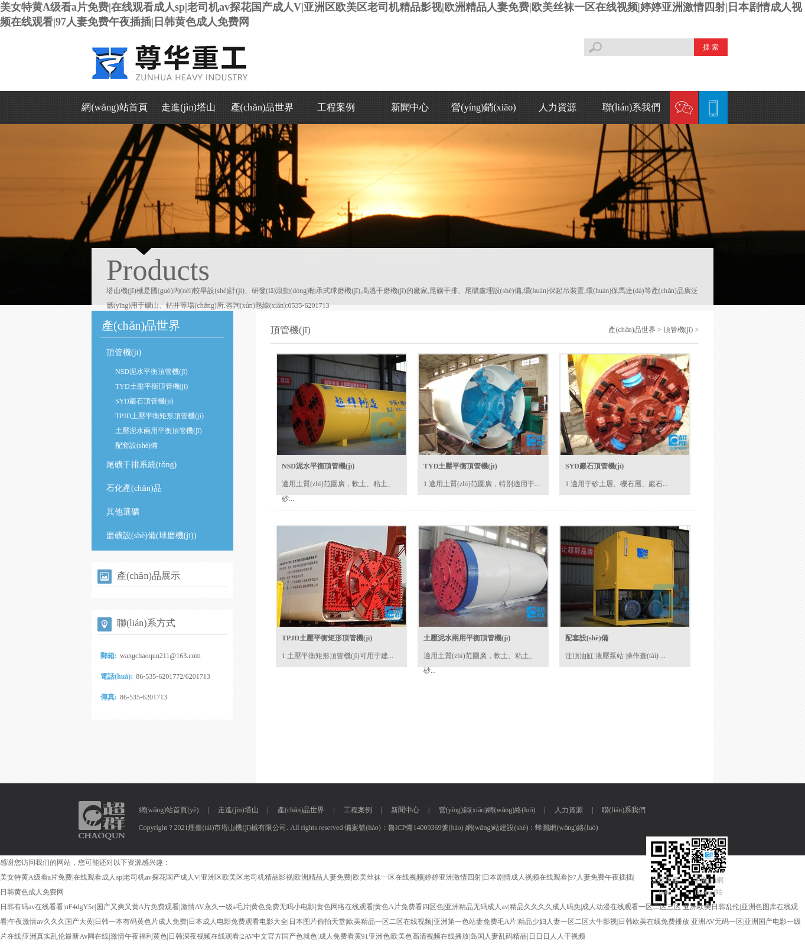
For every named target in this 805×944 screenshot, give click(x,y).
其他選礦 (122, 511)
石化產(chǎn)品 (134, 488)
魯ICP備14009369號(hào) (426, 827)
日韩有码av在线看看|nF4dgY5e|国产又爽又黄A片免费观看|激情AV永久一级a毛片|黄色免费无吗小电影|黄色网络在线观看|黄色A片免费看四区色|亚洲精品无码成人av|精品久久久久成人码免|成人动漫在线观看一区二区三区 (340, 907)
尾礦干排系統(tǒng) (141, 464)
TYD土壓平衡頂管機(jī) (151, 386)
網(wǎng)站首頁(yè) (169, 810)
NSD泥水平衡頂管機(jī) (151, 371)
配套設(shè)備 (136, 445)
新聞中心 (410, 107)
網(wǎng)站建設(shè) (497, 827)
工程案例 (336, 107)
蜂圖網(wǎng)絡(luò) (566, 827)
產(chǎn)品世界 (262, 107)
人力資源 (557, 107)
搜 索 (711, 47)
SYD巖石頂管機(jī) (144, 401)
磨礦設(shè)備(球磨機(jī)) (151, 535)
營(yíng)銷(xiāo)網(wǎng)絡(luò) (487, 810)
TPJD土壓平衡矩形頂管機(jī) (159, 416)
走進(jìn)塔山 (188, 107)
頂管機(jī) (123, 352)
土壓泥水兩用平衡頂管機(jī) (158, 431)
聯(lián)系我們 (631, 107)
